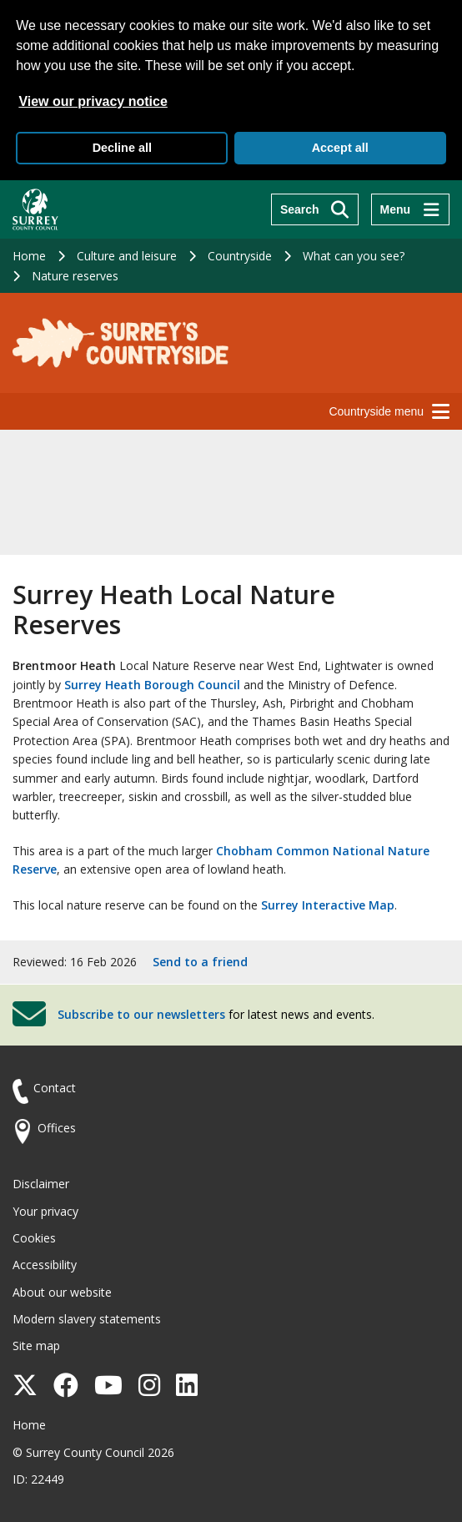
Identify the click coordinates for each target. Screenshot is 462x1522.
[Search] (315, 209)
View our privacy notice (92, 101)
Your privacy (45, 1211)
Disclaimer (41, 1184)
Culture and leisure (127, 256)
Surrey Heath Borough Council (152, 685)
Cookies (34, 1238)
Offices (57, 1128)
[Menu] (410, 209)
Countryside (240, 256)
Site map (36, 1345)
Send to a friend (200, 962)
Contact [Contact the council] (54, 1088)
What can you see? (353, 256)
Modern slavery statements (87, 1319)
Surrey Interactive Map (327, 905)
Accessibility (45, 1265)
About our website (62, 1292)
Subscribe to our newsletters (141, 1014)
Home (29, 256)
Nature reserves (75, 276)
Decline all (122, 147)
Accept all (340, 147)
